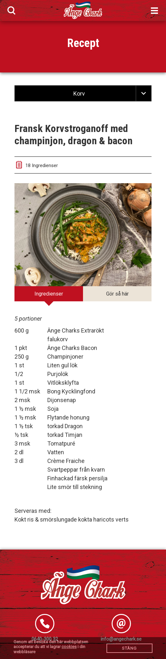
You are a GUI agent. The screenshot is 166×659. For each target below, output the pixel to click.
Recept (83, 43)
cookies (69, 646)
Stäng (129, 648)
